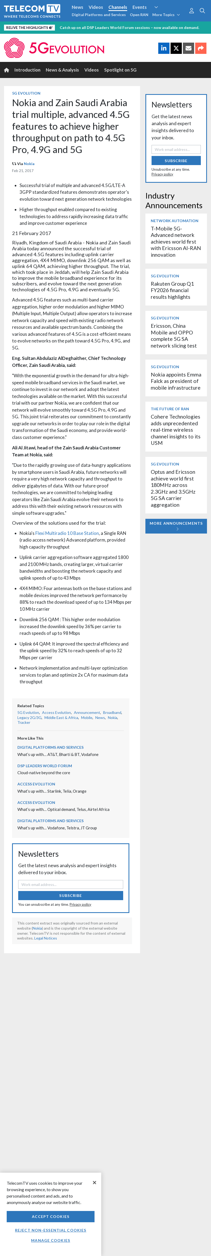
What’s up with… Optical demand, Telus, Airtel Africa (63, 809)
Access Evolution (56, 712)
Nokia (29, 163)
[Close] (94, 1182)
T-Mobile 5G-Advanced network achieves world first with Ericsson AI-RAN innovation (176, 241)
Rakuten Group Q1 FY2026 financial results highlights (172, 290)
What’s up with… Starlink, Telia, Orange (51, 791)
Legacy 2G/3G (29, 717)
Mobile (86, 717)
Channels (117, 7)
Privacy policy (80, 904)
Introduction (27, 70)
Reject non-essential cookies (50, 1230)
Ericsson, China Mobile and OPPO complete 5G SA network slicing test (174, 335)
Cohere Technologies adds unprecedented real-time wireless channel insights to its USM (176, 429)
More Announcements (176, 526)
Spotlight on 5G (120, 70)
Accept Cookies (50, 1216)
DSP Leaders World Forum (44, 765)
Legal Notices (45, 938)
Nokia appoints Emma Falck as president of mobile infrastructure (176, 381)
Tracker (23, 722)
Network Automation (174, 220)
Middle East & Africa (61, 717)
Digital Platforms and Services (99, 14)
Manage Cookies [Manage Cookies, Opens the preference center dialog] (50, 1240)
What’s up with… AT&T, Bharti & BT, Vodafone (58, 754)
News (77, 7)
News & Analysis (62, 70)
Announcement (87, 712)
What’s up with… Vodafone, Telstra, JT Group (57, 827)
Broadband (112, 712)
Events (140, 7)
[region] (50, 1214)
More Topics (166, 14)
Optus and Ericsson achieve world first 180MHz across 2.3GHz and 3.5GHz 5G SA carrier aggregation (173, 488)
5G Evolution (26, 93)
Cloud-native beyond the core (43, 772)
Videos (96, 7)
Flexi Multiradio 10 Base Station (67, 533)
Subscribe (70, 895)
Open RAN (139, 14)
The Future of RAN (170, 409)
